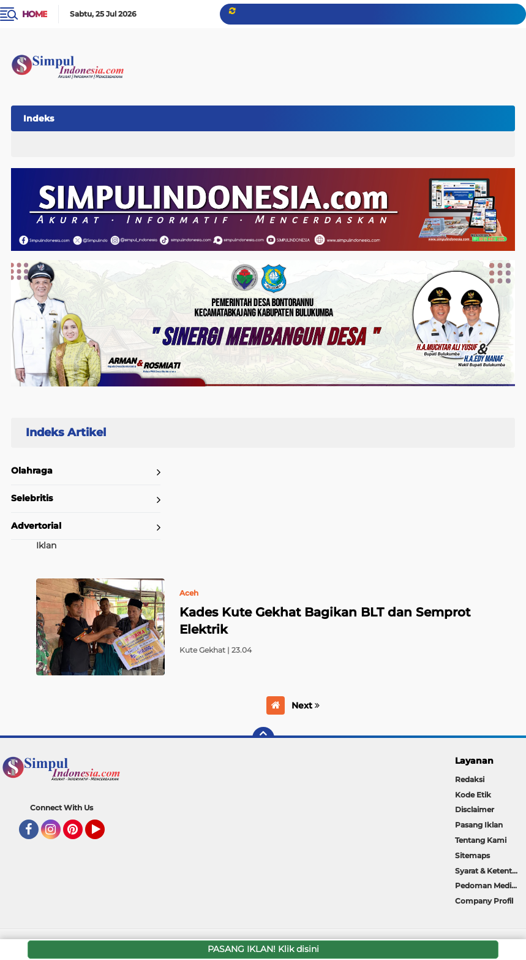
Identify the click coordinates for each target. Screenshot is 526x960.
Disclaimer (474, 809)
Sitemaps (472, 855)
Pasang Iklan (479, 824)
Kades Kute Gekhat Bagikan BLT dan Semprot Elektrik (324, 621)
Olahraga (32, 470)
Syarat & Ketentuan (490, 870)
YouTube (103, 835)
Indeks (38, 118)
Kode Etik (473, 794)
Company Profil (484, 900)
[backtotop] (263, 738)
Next (305, 705)
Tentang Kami (480, 840)
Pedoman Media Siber (490, 885)
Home (34, 14)
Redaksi (469, 779)
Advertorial (36, 525)
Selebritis (32, 498)
